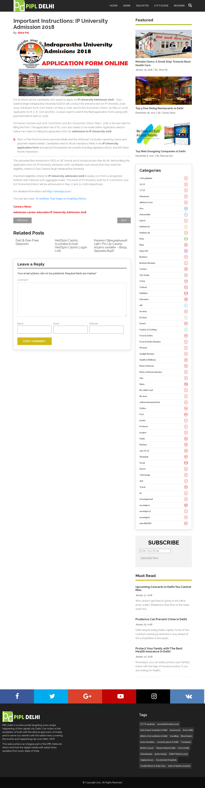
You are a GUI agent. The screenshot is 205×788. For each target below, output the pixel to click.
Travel (164, 487)
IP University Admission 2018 (68, 212)
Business (164, 257)
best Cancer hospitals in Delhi (153, 730)
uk (164, 493)
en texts (164, 311)
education (43, 212)
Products (164, 426)
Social (164, 463)
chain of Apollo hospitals (179, 766)
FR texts (164, 347)
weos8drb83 (164, 523)
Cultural (164, 287)
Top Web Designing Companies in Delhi (160, 151)
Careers (18, 206)
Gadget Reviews (164, 354)
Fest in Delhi (183, 748)
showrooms (175, 730)
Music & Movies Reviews (164, 372)
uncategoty (164, 517)
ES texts (164, 317)
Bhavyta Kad (166, 156)
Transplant (186, 742)
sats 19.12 (164, 450)
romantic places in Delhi (168, 742)
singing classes (146, 760)
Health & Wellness (164, 359)
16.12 (164, 184)
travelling (174, 736)
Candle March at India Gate (152, 766)
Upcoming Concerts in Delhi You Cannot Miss (163, 588)
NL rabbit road (164, 390)
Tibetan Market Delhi (165, 748)
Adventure (164, 196)
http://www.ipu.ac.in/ (59, 191)
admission (19, 212)
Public (164, 438)
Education (164, 299)
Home (114, 5)
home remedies (147, 742)
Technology (164, 475)
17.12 (164, 190)
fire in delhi (188, 730)
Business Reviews (164, 263)
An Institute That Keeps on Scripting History (61, 198)
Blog (164, 245)
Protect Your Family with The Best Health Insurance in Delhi (158, 650)
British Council (146, 748)
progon (164, 432)
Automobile (164, 214)
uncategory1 (164, 511)
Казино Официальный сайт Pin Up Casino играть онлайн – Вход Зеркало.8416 (110, 245)
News (126, 5)
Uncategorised (164, 499)
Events (164, 323)
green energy (161, 754)
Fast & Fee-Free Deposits (27, 242)
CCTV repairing (147, 724)
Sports (164, 469)
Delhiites (142, 5)
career (31, 212)
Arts (164, 208)
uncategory (164, 505)
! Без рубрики (164, 178)
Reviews (179, 5)
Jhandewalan (146, 754)
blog (164, 238)
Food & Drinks (164, 335)
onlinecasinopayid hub (164, 402)
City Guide (161, 5)
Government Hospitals (166, 760)
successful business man (168, 724)
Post (164, 414)
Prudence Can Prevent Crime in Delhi (161, 619)
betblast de (164, 232)
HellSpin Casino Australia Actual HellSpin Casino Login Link (71, 245)
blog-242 (164, 251)
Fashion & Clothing (164, 329)
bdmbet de (164, 226)
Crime (164, 281)
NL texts (164, 396)
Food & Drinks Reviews (164, 341)
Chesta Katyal (168, 113)
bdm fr (164, 220)
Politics (164, 408)
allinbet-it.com (164, 202)
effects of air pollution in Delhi (153, 736)
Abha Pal (23, 32)
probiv (164, 420)
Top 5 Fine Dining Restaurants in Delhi (159, 108)
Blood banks (186, 736)
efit (164, 305)
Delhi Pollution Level (178, 754)
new (164, 378)
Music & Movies (164, 366)
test (164, 481)
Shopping (164, 456)
